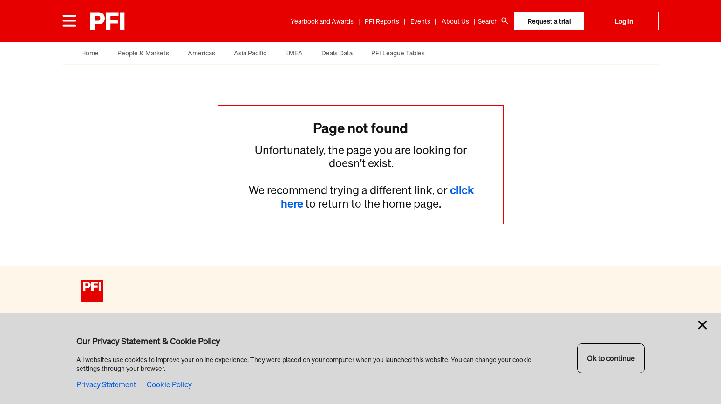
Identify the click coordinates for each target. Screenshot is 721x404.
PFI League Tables (398, 52)
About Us (455, 21)
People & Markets (143, 52)
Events (420, 21)
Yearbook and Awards (322, 21)
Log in (624, 21)
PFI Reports (382, 21)
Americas (201, 52)
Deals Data (337, 52)
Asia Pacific (250, 52)
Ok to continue (611, 358)
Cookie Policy (169, 384)
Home (90, 52)
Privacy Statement (106, 384)
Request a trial (549, 21)
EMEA (294, 52)
